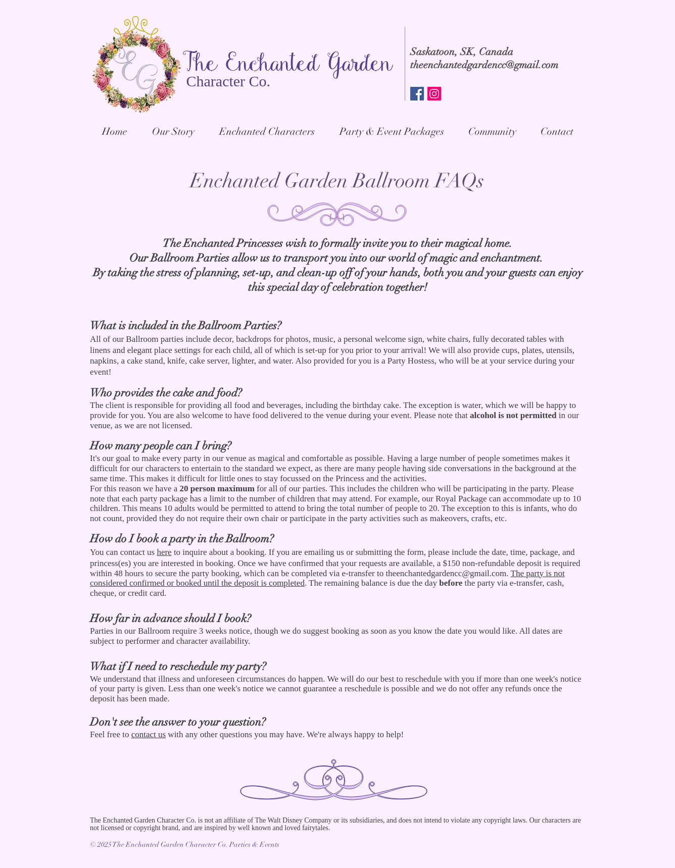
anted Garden (331, 65)
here (164, 552)
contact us (148, 734)
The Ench (226, 65)
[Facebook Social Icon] (417, 93)
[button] (391, 131)
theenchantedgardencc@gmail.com (484, 65)
